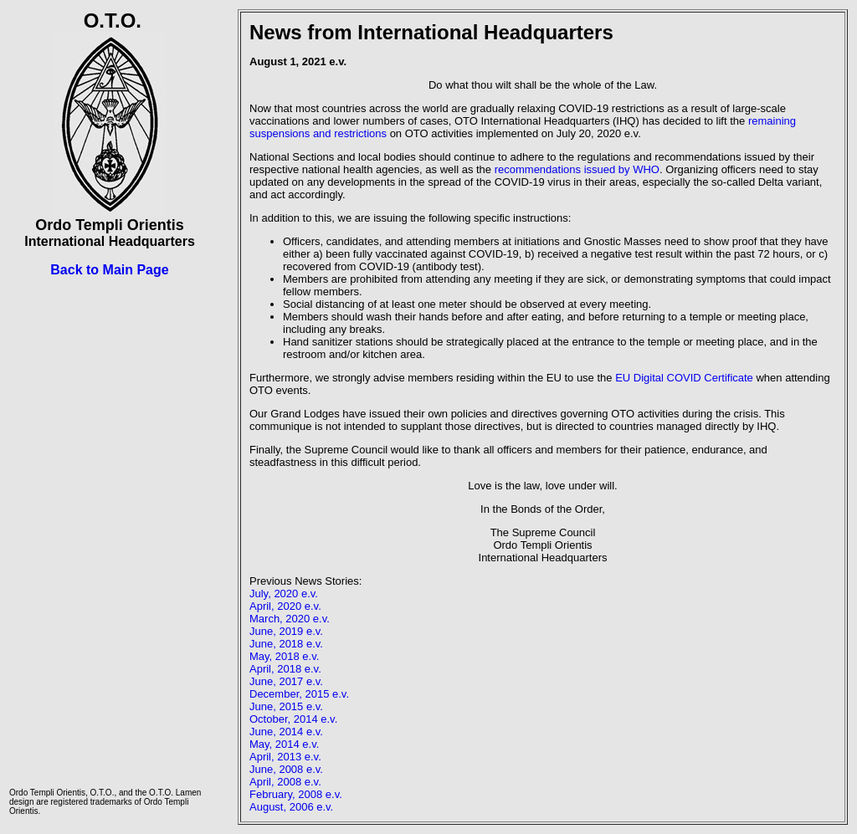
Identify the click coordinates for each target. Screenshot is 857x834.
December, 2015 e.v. (299, 694)
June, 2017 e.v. (286, 681)
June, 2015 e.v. (286, 706)
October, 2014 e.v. (293, 719)
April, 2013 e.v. (285, 756)
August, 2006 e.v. (291, 807)
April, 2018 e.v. (285, 669)
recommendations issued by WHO (577, 169)
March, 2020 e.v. (289, 618)
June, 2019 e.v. (286, 631)
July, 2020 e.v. (283, 593)
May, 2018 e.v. (284, 656)
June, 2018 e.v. (286, 643)
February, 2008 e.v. (295, 794)
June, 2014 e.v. (286, 731)
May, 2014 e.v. (284, 744)
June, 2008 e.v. (286, 769)
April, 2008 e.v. (285, 781)
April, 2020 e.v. (285, 606)
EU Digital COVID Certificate (684, 377)
